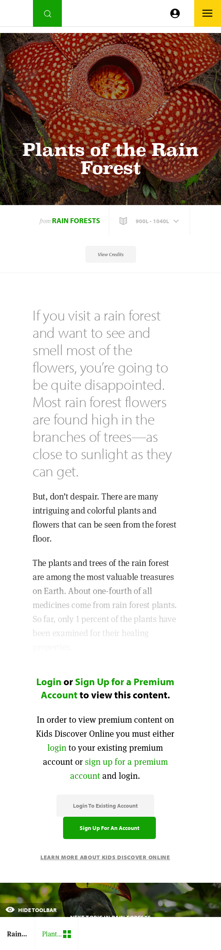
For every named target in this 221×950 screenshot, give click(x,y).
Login (48, 681)
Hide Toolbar (30, 910)
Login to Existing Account (105, 805)
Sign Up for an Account (109, 828)
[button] (150, 221)
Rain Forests (76, 220)
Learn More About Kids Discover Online (105, 857)
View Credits (111, 254)
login (56, 747)
